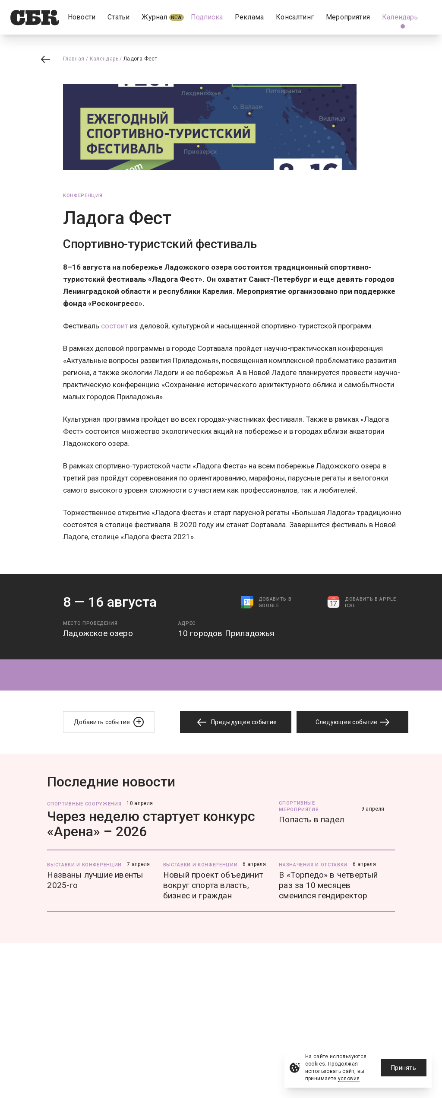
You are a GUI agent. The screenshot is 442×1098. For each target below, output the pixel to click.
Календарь (104, 59)
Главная (74, 59)
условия (349, 1079)
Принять (403, 1067)
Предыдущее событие (236, 722)
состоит (114, 325)
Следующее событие (353, 722)
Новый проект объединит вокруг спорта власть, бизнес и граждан (213, 885)
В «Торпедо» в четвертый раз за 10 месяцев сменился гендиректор (328, 885)
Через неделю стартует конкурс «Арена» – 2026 (151, 824)
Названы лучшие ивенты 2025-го (95, 880)
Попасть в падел (311, 819)
